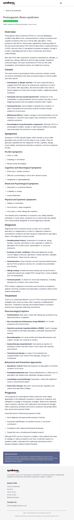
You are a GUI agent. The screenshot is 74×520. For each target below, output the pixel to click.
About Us (10, 489)
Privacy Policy (11, 495)
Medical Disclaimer (13, 497)
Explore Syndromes (13, 486)
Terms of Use (11, 492)
